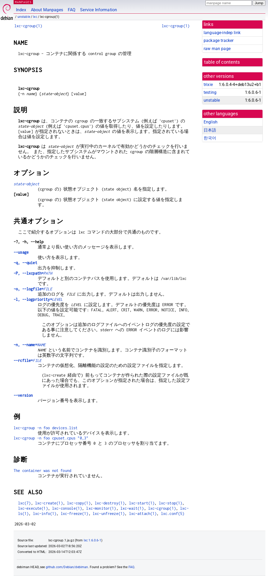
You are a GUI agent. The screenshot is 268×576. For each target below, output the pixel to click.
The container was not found (42, 470)
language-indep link (222, 32)
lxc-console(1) (67, 508)
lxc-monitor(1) (101, 508)
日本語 (210, 130)
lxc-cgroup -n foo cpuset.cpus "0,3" (51, 438)
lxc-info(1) (45, 513)
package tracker (218, 40)
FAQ (71, 9)
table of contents (222, 62)
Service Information (98, 9)
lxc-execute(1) (33, 508)
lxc (35, 17)
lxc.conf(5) (173, 513)
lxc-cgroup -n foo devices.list (46, 428)
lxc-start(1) (142, 503)
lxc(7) (24, 503)
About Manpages (47, 9)
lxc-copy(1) (79, 503)
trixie (208, 84)
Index (21, 9)
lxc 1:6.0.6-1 (92, 540)
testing (210, 92)
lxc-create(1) (49, 503)
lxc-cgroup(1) (28, 26)
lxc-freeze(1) (74, 513)
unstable (24, 17)
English (210, 121)
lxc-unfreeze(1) (109, 513)
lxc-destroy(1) (110, 503)
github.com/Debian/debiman (67, 567)
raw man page (217, 48)
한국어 (210, 137)
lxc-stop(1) (170, 503)
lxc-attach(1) (143, 513)
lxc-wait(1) (132, 508)
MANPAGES (23, 2)
